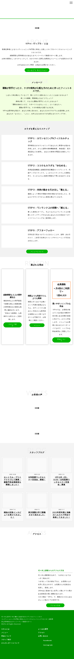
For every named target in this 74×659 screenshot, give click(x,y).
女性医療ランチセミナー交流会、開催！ (37, 477)
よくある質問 (43, 629)
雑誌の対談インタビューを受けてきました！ (12, 514)
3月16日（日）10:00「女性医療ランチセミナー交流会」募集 (61, 480)
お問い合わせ (43, 636)
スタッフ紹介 (6, 639)
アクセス (41, 632)
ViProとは (5, 629)
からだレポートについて (10, 643)
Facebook (45, 640)
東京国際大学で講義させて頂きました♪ (37, 513)
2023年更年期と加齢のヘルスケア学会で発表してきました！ (61, 514)
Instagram (45, 645)
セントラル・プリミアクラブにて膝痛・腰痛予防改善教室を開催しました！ (12, 480)
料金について (6, 636)
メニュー (4, 632)
